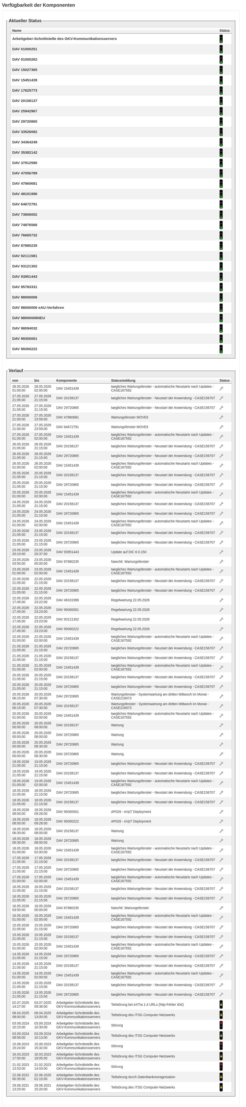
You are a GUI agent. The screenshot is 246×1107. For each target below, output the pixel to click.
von (15, 380)
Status (225, 380)
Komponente (66, 380)
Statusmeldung (123, 380)
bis (36, 380)
